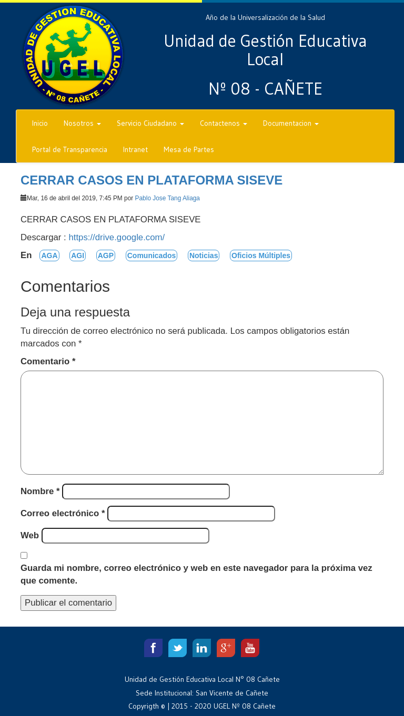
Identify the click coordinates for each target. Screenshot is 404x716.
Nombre (40, 491)
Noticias (203, 255)
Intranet (135, 149)
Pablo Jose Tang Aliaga (167, 198)
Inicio (40, 123)
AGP (106, 255)
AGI (77, 255)
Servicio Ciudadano (150, 123)
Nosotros (82, 123)
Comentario (48, 361)
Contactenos (223, 123)
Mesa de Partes (189, 149)
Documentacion (291, 123)
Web (30, 535)
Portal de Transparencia (69, 149)
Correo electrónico (63, 513)
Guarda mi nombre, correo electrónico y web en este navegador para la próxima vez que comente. (196, 574)
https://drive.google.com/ (116, 237)
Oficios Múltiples (260, 255)
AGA (49, 255)
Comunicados (151, 255)
